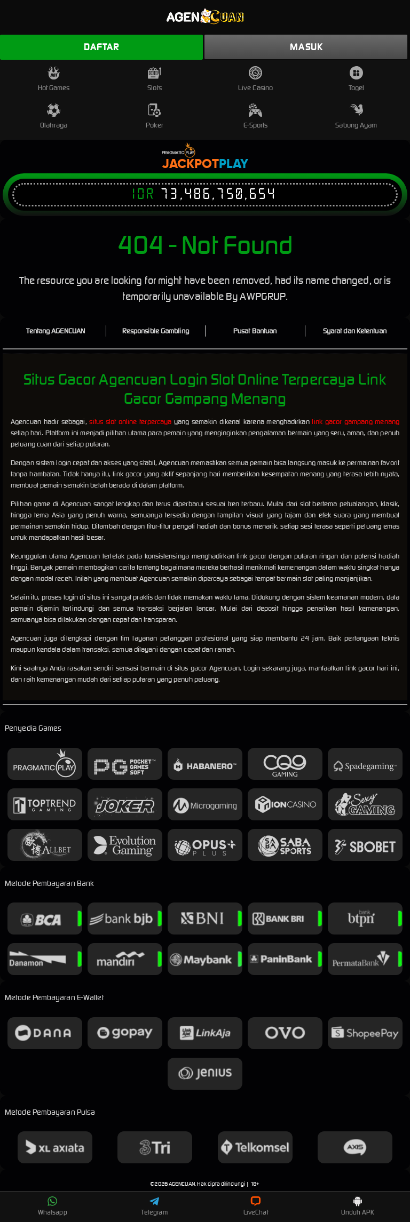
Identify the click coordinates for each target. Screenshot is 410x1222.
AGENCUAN (182, 1183)
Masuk (306, 47)
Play (233, 164)
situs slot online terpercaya (130, 421)
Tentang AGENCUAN (55, 331)
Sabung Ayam (356, 116)
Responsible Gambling (155, 331)
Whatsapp (52, 1206)
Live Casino (255, 79)
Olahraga (53, 116)
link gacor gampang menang (355, 421)
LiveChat (256, 1206)
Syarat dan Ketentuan (355, 331)
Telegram (154, 1206)
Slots (154, 79)
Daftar (101, 47)
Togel (357, 79)
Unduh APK (357, 1206)
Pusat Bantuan (255, 331)
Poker (154, 116)
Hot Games (54, 79)
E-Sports (255, 116)
